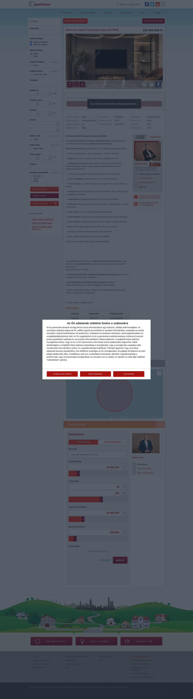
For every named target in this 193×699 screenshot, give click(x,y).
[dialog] (96, 349)
